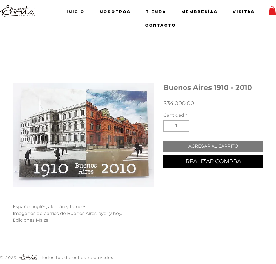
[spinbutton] (176, 126)
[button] (272, 10)
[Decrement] (168, 126)
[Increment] (184, 126)
